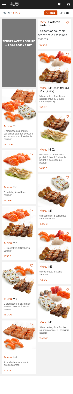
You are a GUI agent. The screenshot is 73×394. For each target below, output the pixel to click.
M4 (10, 299)
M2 (10, 243)
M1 (46, 210)
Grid (50, 13)
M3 (46, 266)
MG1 (11, 187)
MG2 (47, 149)
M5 (46, 322)
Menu (6, 12)
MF (10, 126)
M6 (10, 357)
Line (64, 13)
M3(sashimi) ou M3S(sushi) (54, 89)
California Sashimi (50, 23)
